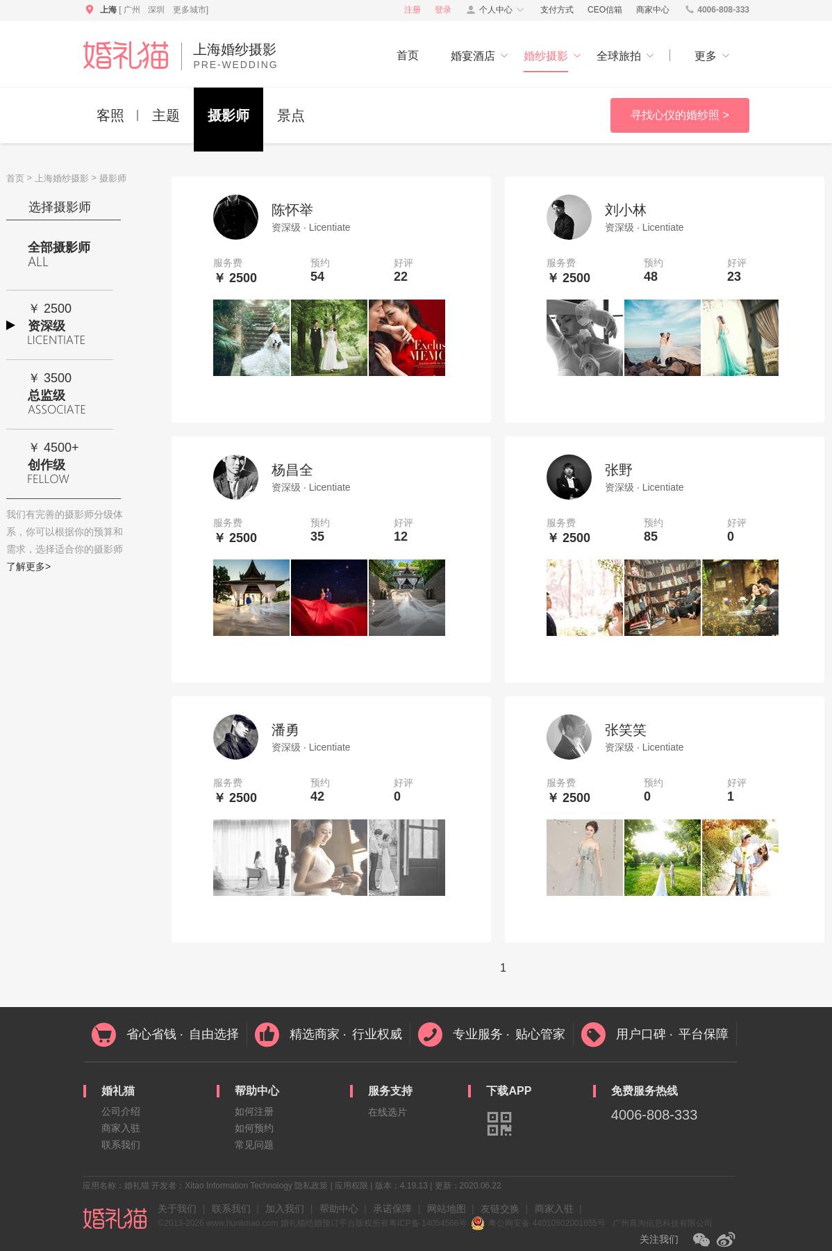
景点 (291, 115)
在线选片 (387, 1112)
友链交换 (500, 1208)
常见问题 (254, 1144)
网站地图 (446, 1208)
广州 (132, 10)
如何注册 (254, 1111)
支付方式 (557, 10)
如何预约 (254, 1128)
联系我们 (120, 1144)
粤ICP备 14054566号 (428, 1223)
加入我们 (284, 1208)
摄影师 (228, 115)
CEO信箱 (605, 10)
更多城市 (189, 10)
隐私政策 (311, 1186)
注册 (412, 10)
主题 (166, 115)
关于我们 (177, 1208)
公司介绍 (120, 1111)
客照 (110, 115)
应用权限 (351, 1186)
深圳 (156, 10)
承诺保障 (392, 1208)
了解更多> (28, 566)
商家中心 (652, 10)
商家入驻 (120, 1128)
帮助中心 (338, 1208)
